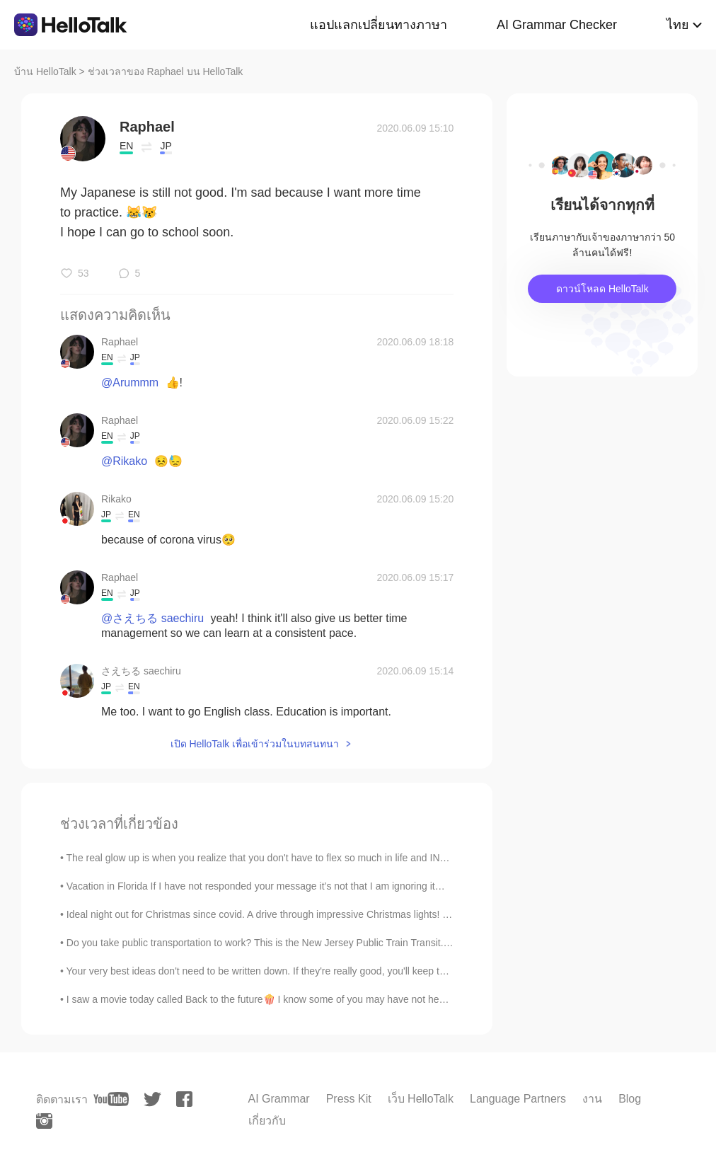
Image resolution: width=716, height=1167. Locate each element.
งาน (592, 1099)
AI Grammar (279, 1099)
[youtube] (111, 1099)
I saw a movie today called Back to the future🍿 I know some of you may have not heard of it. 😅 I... (285, 999)
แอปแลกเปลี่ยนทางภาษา (378, 25)
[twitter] (152, 1099)
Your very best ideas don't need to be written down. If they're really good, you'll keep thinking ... (274, 971)
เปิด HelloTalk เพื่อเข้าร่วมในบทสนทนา (255, 743)
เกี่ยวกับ (267, 1121)
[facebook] (184, 1099)
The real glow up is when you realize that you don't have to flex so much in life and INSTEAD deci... (284, 857)
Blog (629, 1099)
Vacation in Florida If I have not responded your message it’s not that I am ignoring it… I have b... (279, 886)
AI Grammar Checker (557, 25)
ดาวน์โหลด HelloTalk (602, 288)
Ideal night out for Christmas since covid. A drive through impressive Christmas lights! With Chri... (279, 914)
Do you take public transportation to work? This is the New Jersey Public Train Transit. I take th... (278, 942)
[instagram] (44, 1121)
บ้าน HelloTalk (45, 71)
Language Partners (518, 1099)
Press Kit (348, 1099)
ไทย (677, 25)
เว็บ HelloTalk (421, 1099)
